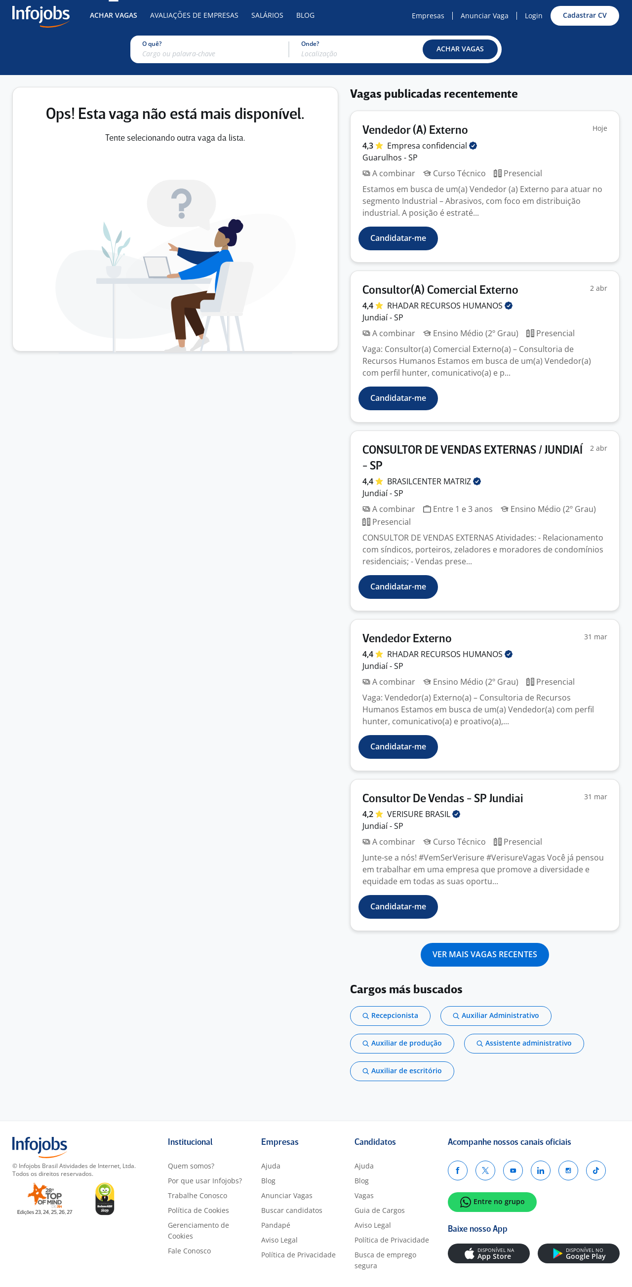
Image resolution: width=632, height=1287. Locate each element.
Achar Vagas (113, 15)
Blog (305, 15)
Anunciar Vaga (485, 15)
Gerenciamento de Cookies (198, 1230)
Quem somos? (191, 1165)
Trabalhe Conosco (197, 1195)
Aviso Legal (279, 1240)
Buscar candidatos (291, 1210)
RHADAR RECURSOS (450, 305)
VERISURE (423, 814)
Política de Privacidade (298, 1254)
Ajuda (270, 1165)
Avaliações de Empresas (194, 15)
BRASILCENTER (434, 481)
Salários (267, 15)
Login (534, 15)
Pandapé (275, 1225)
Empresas (428, 15)
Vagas (364, 1195)
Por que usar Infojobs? (205, 1180)
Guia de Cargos (380, 1210)
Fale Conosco (189, 1250)
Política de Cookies (198, 1210)
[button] (460, 49)
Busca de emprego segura (385, 1260)
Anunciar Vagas (287, 1195)
